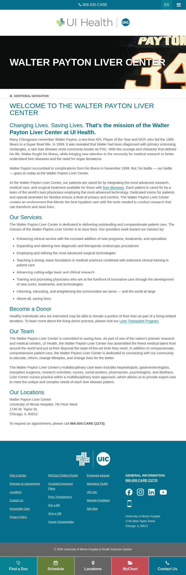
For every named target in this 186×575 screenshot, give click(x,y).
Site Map (92, 508)
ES (166, 5)
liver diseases (113, 187)
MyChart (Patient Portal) (63, 475)
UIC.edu (92, 492)
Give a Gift (54, 513)
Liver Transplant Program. (140, 321)
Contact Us (16, 500)
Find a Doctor (18, 475)
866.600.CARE (95, 5)
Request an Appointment (25, 483)
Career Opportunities (61, 522)
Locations (16, 492)
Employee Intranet (98, 475)
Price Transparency (60, 497)
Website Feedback (98, 500)
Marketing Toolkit (97, 483)
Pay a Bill (54, 505)
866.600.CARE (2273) (142, 480)
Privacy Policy (18, 517)
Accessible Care (20, 508)
